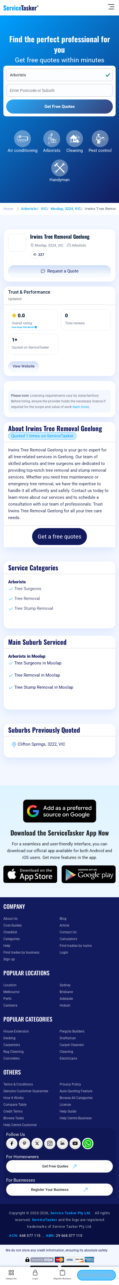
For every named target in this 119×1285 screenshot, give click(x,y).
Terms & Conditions (18, 1084)
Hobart (65, 1005)
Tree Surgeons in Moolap (37, 663)
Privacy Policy (70, 1084)
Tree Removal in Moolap (37, 675)
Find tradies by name (76, 946)
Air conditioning (22, 150)
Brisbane (66, 992)
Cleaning (74, 150)
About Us (10, 919)
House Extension (16, 1031)
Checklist (10, 932)
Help (6, 946)
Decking (9, 1038)
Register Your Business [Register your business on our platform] (59, 1189)
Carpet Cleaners (72, 1045)
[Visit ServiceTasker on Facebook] (11, 1143)
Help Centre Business (76, 1118)
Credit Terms (13, 1111)
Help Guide (68, 1111)
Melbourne (11, 992)
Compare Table (14, 1105)
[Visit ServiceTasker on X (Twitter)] (37, 1143)
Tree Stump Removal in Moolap (43, 687)
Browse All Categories (76, 1098)
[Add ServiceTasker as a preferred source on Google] (59, 811)
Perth (7, 999)
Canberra (10, 1005)
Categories (11, 939)
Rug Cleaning (13, 1052)
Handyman (59, 179)
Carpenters (11, 1045)
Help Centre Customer (20, 1125)
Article (64, 925)
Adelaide (66, 999)
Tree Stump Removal (33, 608)
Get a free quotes (59, 536)
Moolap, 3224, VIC (66, 209)
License (65, 1105)
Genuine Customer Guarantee (25, 1091)
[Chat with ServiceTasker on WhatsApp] (87, 1143)
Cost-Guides (12, 925)
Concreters (11, 1058)
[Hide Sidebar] (111, 6)
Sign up (9, 959)
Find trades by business (21, 952)
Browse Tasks (13, 1118)
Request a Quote (59, 271)
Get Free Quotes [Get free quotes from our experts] (59, 1166)
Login (64, 952)
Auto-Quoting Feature (76, 1091)
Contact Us (68, 932)
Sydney (65, 985)
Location (10, 985)
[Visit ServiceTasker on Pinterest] (24, 1143)
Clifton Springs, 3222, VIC (41, 744)
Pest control (100, 150)
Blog (63, 919)
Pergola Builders (72, 1031)
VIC (44, 209)
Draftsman (68, 1038)
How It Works (13, 1098)
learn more (81, 407)
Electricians (68, 1058)
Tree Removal (27, 598)
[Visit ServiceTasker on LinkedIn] (62, 1143)
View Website (24, 366)
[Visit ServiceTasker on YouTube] (75, 1143)
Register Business (62, 1275)
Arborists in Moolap (26, 656)
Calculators (68, 939)
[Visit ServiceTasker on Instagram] (49, 1143)
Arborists (51, 150)
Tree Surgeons (27, 588)
